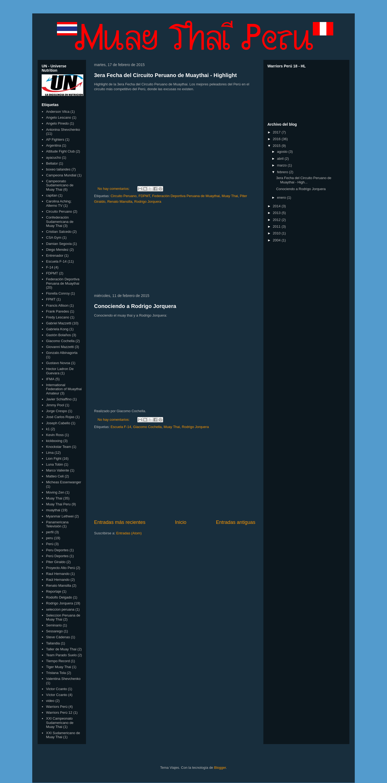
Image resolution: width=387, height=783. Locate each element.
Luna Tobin (54, 464)
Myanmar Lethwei (60, 516)
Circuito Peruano (123, 196)
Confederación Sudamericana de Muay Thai (59, 221)
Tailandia (53, 643)
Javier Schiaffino (58, 399)
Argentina (53, 145)
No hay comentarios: (114, 189)
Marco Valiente (57, 470)
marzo (282, 165)
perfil (49, 532)
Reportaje (53, 591)
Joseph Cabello (58, 423)
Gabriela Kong (57, 329)
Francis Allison (57, 305)
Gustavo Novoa (58, 363)
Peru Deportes (57, 550)
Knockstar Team (58, 447)
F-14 (49, 267)
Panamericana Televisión (57, 524)
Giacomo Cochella (147, 427)
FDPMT (144, 196)
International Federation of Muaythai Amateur (64, 389)
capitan (51, 195)
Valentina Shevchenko (63, 679)
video (50, 701)
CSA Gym (53, 237)
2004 (277, 240)
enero (282, 197)
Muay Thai (230, 196)
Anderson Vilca (57, 112)
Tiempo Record (58, 661)
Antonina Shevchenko (63, 130)
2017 (277, 132)
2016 (277, 139)
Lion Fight (53, 458)
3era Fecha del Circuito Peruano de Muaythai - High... (303, 180)
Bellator (52, 163)
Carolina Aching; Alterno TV (58, 203)
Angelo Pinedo (57, 123)
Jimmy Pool (55, 405)
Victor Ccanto (56, 689)
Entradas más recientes (119, 522)
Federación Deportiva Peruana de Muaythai (186, 196)
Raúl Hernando (57, 580)
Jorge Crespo (56, 411)
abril (281, 159)
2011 (277, 226)
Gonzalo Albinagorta (61, 353)
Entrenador (54, 255)
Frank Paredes (57, 311)
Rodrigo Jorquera (147, 202)
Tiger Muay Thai (58, 667)
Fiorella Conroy (58, 293)
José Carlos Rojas (60, 417)
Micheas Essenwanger (63, 482)
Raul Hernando (57, 574)
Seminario (54, 625)
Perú (49, 544)
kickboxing (54, 441)
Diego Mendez (57, 250)
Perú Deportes (57, 556)
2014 (277, 206)
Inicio (180, 522)
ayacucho (53, 157)
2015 (277, 146)
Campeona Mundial (61, 175)
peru (49, 538)
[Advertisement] (174, 249)
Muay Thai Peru (58, 504)
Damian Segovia (58, 244)
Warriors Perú (56, 707)
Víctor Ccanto (56, 695)
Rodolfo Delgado (59, 597)
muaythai (53, 510)
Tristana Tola (56, 673)
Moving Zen (55, 492)
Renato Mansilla (119, 202)
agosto (283, 152)
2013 (277, 213)
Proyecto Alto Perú (60, 568)
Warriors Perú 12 (59, 713)
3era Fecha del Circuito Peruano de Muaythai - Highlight (165, 75)
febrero (283, 172)
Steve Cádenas (58, 637)
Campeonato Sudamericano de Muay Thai (59, 185)
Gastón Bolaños (58, 335)
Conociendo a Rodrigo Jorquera (135, 306)
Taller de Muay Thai (61, 649)
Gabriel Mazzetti (58, 323)
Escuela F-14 (120, 427)
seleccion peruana (60, 609)
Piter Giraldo (55, 562)
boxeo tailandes (58, 169)
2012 (277, 220)
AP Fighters (55, 139)
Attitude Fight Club (60, 151)
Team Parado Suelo (61, 655)
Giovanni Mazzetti (60, 347)
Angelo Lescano (58, 117)
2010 (277, 233)
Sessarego (54, 631)
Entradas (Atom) (129, 533)
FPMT (50, 299)
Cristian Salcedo (58, 232)
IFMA (50, 379)
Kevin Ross (55, 435)
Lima (49, 453)
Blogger (220, 768)
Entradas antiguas (235, 522)
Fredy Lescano (57, 317)
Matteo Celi (55, 476)
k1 (48, 429)
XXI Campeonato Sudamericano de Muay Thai (59, 722)
